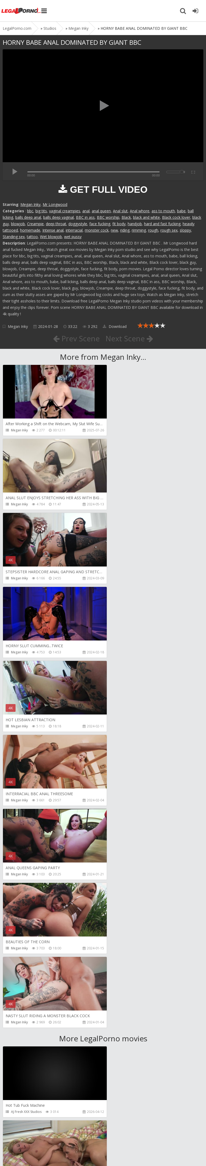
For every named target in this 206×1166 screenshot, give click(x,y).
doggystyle (77, 223)
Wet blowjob (51, 236)
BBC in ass (85, 217)
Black (126, 217)
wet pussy (73, 236)
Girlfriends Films (124, 815)
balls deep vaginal (58, 217)
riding (125, 230)
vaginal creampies (64, 210)
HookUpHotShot (23, 1037)
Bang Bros (19, 889)
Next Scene (129, 338)
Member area (40, 1136)
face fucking (99, 223)
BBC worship (108, 217)
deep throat (56, 223)
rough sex (169, 230)
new (114, 230)
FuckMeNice (20, 1111)
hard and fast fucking (162, 223)
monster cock (97, 230)
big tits (41, 210)
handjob (135, 223)
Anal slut (120, 210)
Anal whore (139, 210)
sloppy (185, 230)
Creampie (35, 223)
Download (115, 326)
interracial (74, 230)
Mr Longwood (55, 204)
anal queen (101, 210)
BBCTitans (19, 963)
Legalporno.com (21, 10)
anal (86, 210)
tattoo (32, 236)
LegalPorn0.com (42, 1152)
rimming (139, 230)
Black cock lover (176, 217)
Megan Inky (30, 204)
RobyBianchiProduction (130, 963)
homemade (30, 230)
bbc (30, 210)
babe (181, 210)
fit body (119, 223)
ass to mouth (163, 210)
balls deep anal (28, 217)
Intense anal (53, 230)
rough (153, 230)
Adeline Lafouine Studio (130, 889)
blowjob (18, 223)
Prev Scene (76, 338)
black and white (146, 217)
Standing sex (14, 236)
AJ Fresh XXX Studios (26, 815)
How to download (79, 1136)
